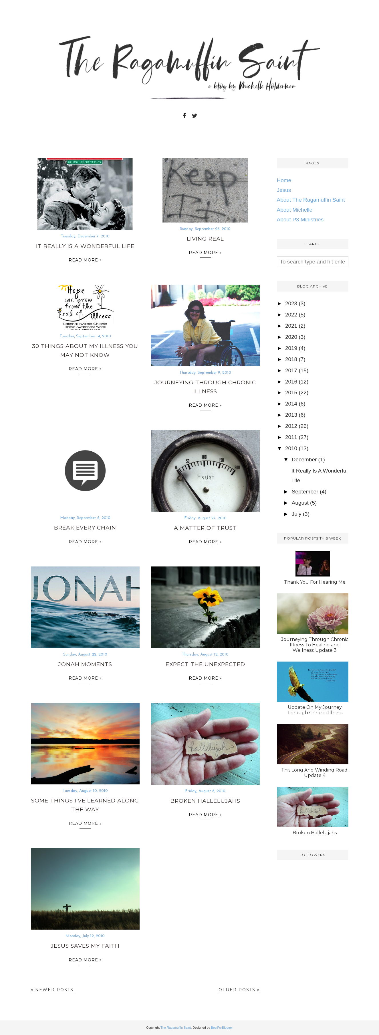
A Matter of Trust (205, 528)
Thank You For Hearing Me (315, 582)
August (300, 503)
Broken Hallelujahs (205, 801)
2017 (291, 370)
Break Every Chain (85, 527)
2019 (291, 348)
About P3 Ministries (300, 220)
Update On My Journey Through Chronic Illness (314, 710)
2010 (291, 448)
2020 (291, 337)
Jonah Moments (85, 664)
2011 (291, 437)
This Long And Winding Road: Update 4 (314, 772)
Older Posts (237, 989)
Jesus (284, 190)
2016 (291, 382)
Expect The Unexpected (205, 664)
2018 (291, 359)
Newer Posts (54, 989)
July (296, 514)
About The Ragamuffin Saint (311, 200)
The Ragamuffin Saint (175, 1027)
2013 (291, 415)
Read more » (85, 261)
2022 (291, 315)
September (305, 492)
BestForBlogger (222, 1027)
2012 (291, 426)
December (304, 459)
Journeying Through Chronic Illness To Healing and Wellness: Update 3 (314, 645)
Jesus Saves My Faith (85, 945)
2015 (291, 392)
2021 (291, 326)
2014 (291, 404)
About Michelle (295, 210)
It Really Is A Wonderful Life (85, 246)
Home (284, 180)
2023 (291, 303)
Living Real (205, 238)
